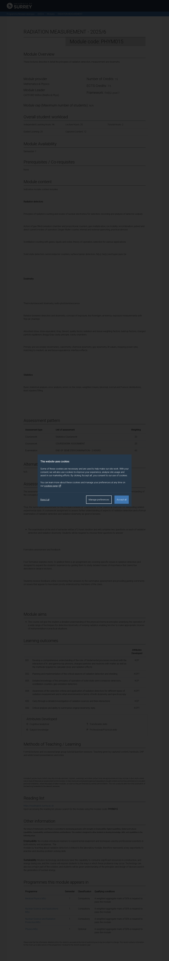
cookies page (52, 485)
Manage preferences (99, 499)
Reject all (44, 499)
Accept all (122, 499)
